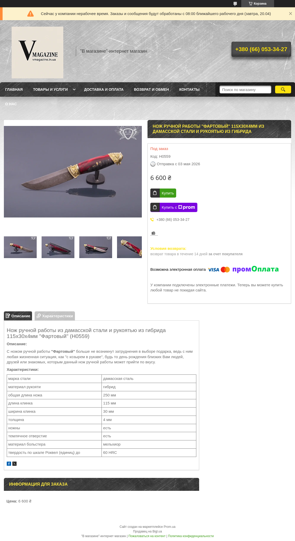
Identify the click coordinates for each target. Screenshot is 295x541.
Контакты (189, 89)
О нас (11, 104)
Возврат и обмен (151, 89)
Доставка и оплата (103, 89)
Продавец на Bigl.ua (147, 531)
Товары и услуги (50, 89)
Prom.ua (169, 527)
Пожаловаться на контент (146, 536)
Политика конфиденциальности (191, 536)
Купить (168, 193)
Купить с (178, 207)
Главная (14, 89)
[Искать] (283, 89)
